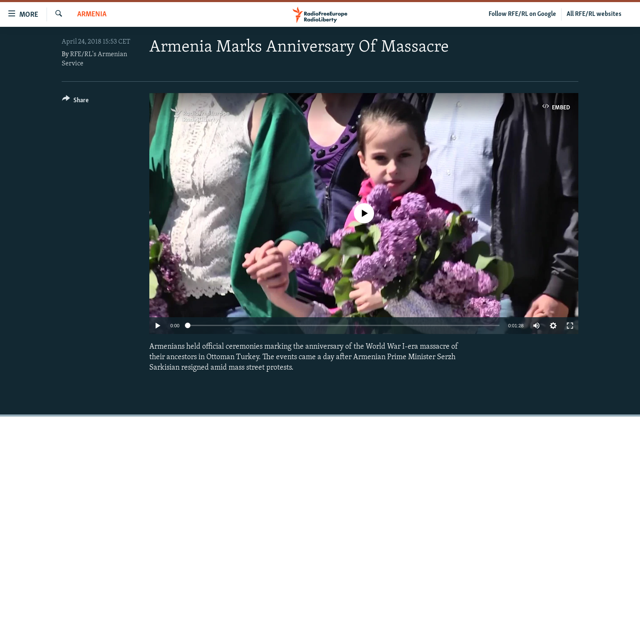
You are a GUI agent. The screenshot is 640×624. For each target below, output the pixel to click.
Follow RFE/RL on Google (522, 14)
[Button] (75, 101)
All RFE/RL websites (594, 14)
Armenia (92, 14)
